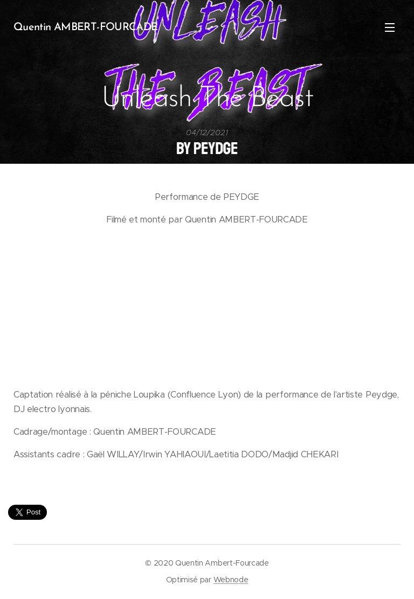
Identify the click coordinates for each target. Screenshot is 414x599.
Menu (390, 27)
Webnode (231, 579)
